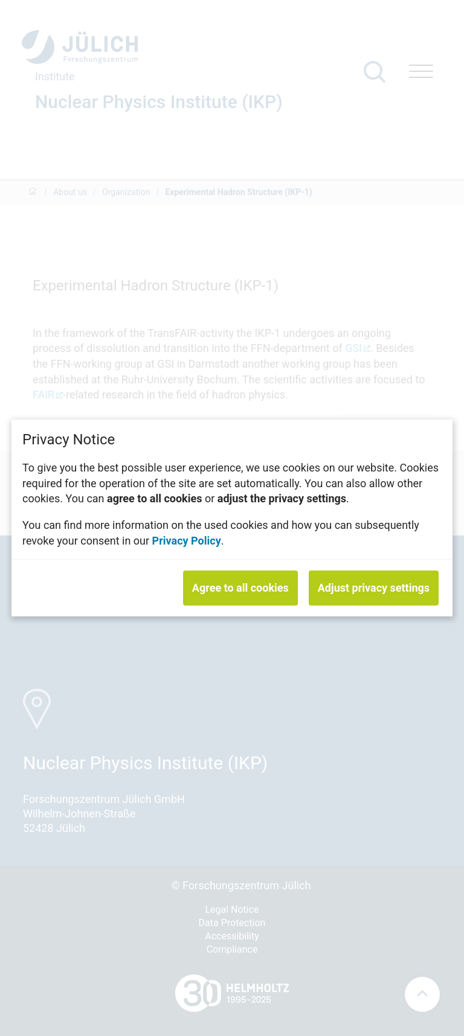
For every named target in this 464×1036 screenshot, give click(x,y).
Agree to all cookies (240, 587)
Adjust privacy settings (374, 587)
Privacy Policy (186, 540)
